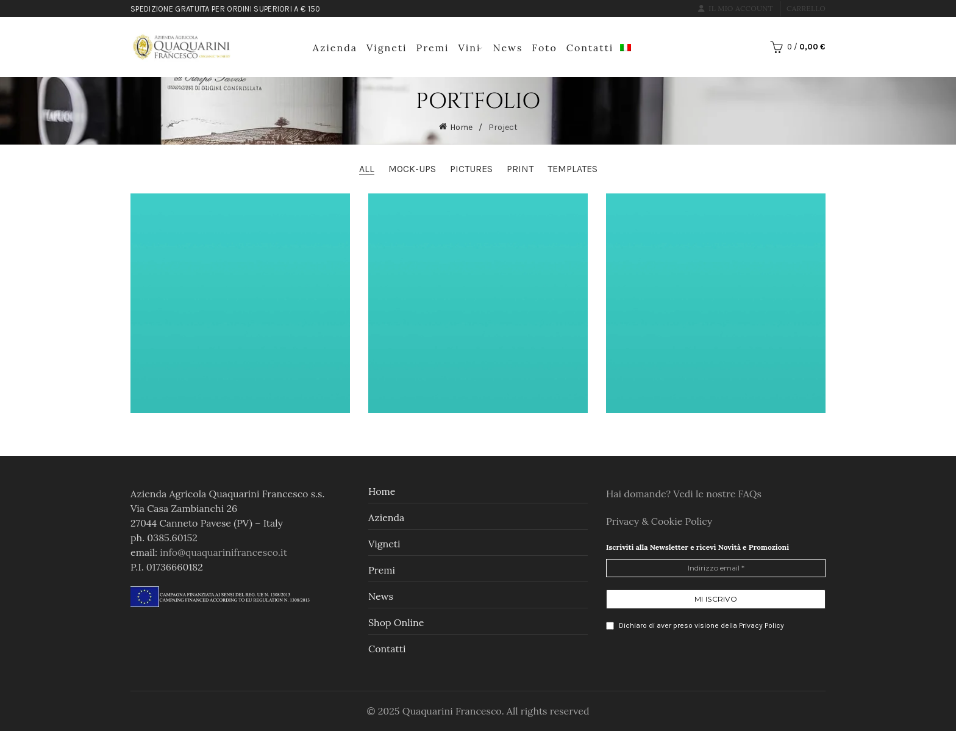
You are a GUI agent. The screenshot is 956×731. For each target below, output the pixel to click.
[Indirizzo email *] (716, 568)
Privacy (623, 521)
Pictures (471, 169)
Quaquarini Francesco (452, 711)
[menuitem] (625, 46)
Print (520, 169)
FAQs (750, 494)
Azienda (335, 47)
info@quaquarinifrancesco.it (223, 552)
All (366, 169)
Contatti (590, 47)
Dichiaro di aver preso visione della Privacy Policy (695, 625)
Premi (432, 47)
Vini (469, 47)
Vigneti (386, 47)
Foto (544, 47)
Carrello (806, 8)
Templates (573, 169)
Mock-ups (412, 169)
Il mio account (735, 8)
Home (461, 127)
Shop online (396, 622)
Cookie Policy (682, 521)
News (508, 47)
